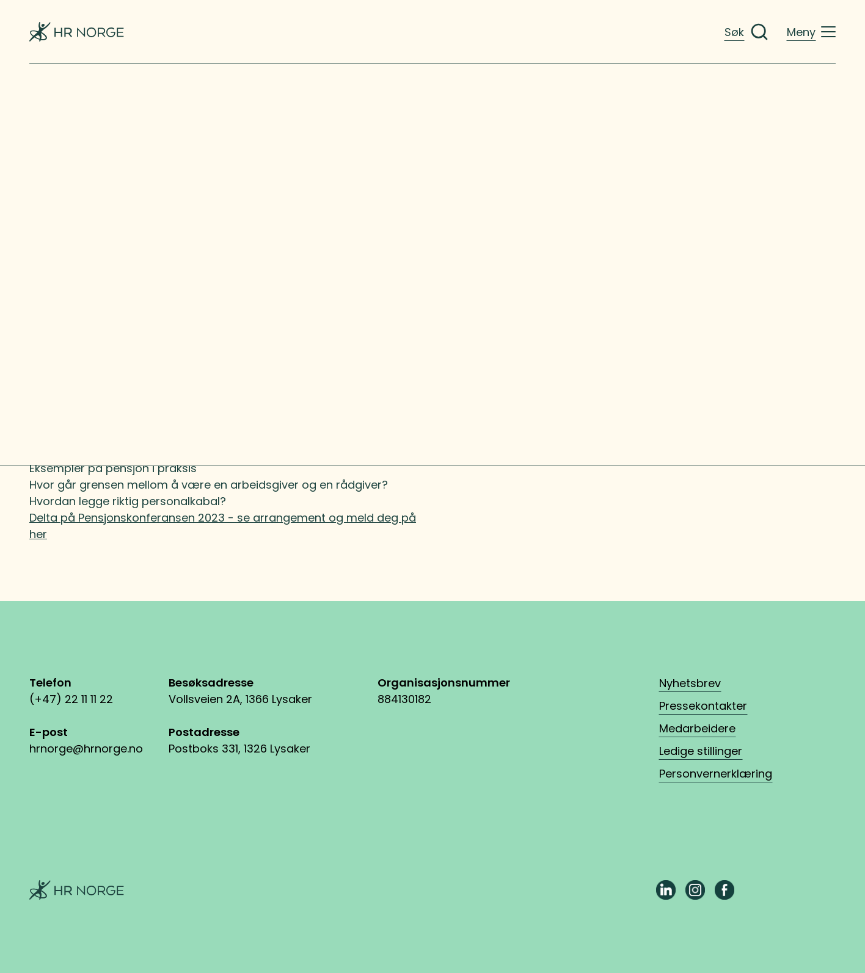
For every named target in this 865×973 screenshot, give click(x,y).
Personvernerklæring (715, 773)
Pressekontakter (703, 705)
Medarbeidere (697, 728)
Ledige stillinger (700, 751)
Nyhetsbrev (690, 683)
